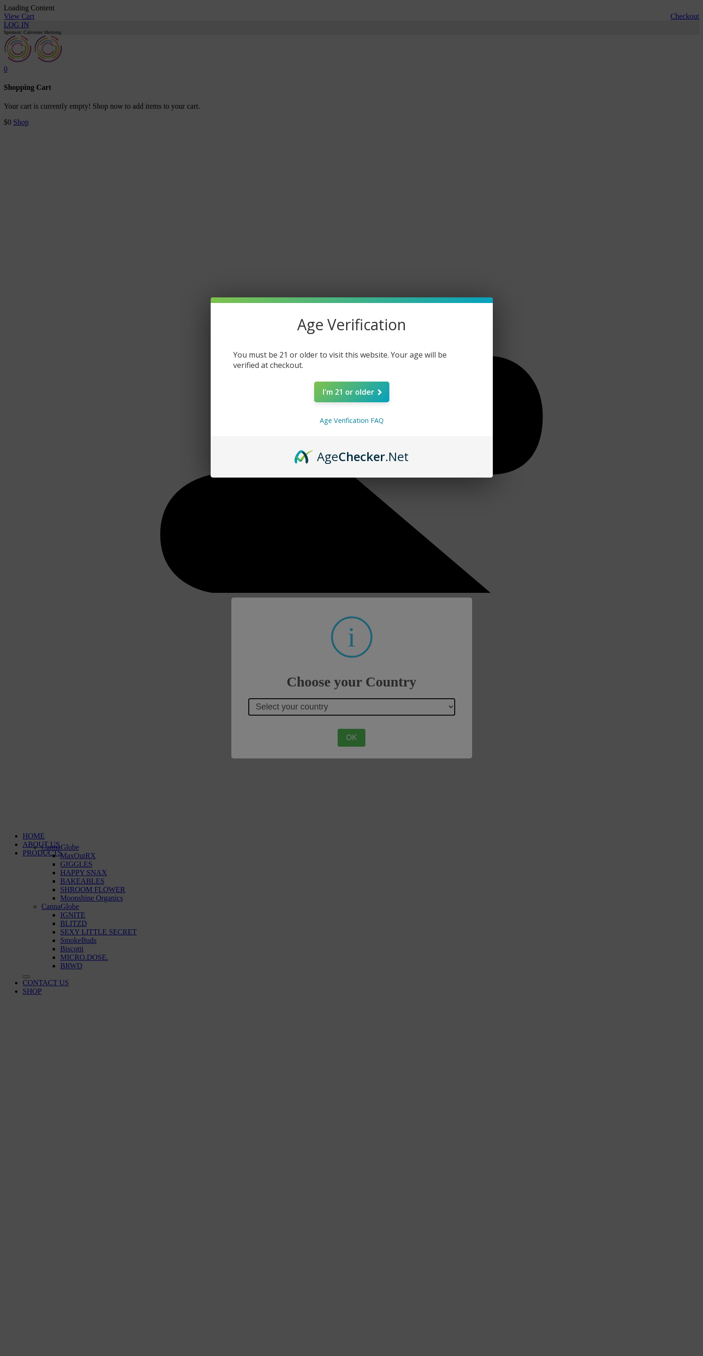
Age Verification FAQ (352, 420)
